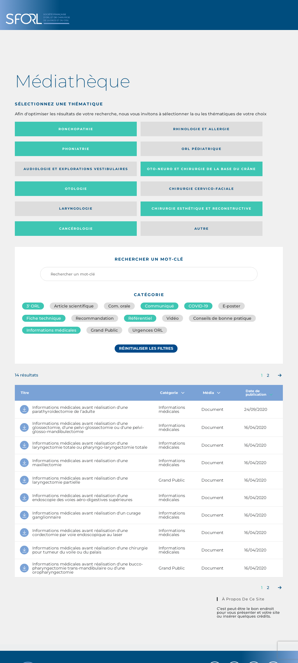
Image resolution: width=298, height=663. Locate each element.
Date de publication (259, 338)
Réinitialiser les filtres (146, 295)
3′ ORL (33, 250)
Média (211, 338)
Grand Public (104, 276)
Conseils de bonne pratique (222, 263)
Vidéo (172, 263)
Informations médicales (51, 276)
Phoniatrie (179, 129)
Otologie (179, 151)
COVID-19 (198, 250)
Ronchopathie (46, 129)
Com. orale (119, 250)
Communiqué (159, 250)
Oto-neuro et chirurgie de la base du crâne (111, 151)
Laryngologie (46, 173)
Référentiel (140, 263)
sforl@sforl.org (128, 620)
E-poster (231, 250)
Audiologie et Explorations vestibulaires (36, 151)
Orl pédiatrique (247, 129)
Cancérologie (179, 173)
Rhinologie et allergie (103, 129)
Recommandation (95, 263)
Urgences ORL (147, 276)
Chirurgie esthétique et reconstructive (112, 172)
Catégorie (172, 338)
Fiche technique (43, 263)
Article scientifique (74, 250)
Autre (247, 173)
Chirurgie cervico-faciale (243, 150)
